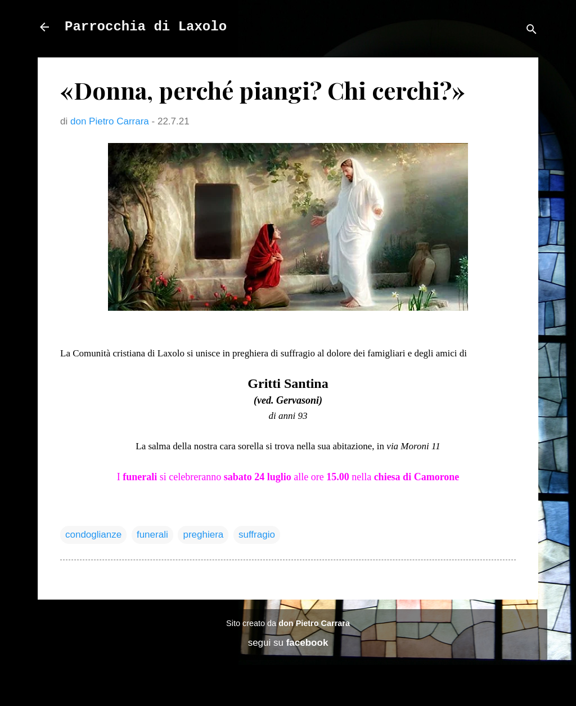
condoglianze (93, 534)
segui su (288, 642)
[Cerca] (531, 31)
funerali (152, 534)
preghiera (203, 534)
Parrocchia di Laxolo (146, 26)
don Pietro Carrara (314, 623)
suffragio (256, 534)
